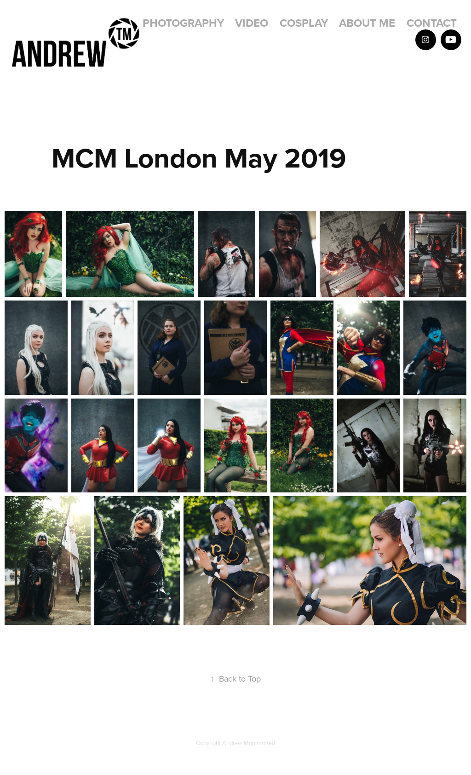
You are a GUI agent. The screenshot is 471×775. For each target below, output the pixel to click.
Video (251, 23)
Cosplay (304, 23)
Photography (183, 23)
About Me (367, 23)
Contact (432, 23)
